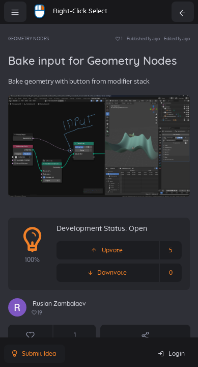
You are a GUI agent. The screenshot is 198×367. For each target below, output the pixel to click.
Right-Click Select (80, 11)
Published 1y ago (143, 38)
